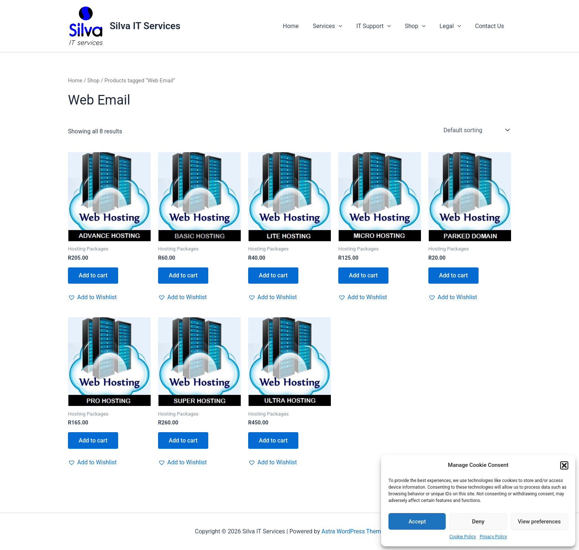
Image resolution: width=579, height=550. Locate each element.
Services (337, 26)
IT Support (381, 26)
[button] (564, 465)
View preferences (539, 521)
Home (303, 26)
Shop (420, 26)
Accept (417, 521)
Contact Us (490, 26)
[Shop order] (476, 129)
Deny (478, 521)
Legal (453, 26)
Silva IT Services (145, 25)
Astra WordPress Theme (352, 531)
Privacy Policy (493, 536)
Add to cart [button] (93, 275)
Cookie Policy (462, 536)
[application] (348, 26)
